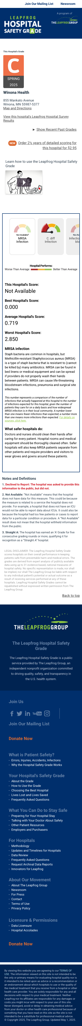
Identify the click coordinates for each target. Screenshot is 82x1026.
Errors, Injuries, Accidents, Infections (36, 760)
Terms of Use (20, 904)
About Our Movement (30, 879)
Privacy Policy (20, 908)
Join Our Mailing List (39, 4)
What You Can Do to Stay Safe (38, 810)
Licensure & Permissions (33, 920)
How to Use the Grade (26, 786)
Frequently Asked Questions (30, 800)
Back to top (71, 596)
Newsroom (68, 4)
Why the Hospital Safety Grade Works (36, 765)
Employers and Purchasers (29, 830)
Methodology (20, 846)
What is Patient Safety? (31, 754)
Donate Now (21, 738)
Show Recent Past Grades (57, 129)
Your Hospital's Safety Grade (37, 775)
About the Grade (22, 781)
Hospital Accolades (24, 930)
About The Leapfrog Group (29, 885)
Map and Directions (17, 108)
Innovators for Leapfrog (27, 869)
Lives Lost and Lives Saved (29, 795)
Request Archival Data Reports (32, 864)
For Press (17, 894)
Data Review (19, 855)
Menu (75, 32)
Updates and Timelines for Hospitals (36, 850)
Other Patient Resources (27, 825)
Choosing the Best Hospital (29, 790)
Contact (16, 899)
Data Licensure (21, 926)
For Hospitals (22, 840)
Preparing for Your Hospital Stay (33, 816)
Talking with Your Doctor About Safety (37, 820)
